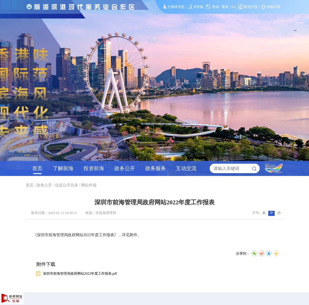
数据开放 (248, 7)
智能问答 (270, 7)
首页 (37, 168)
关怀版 (196, 7)
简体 (215, 7)
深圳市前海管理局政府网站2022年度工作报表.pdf (80, 273)
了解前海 (63, 168)
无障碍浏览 (174, 7)
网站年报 (89, 185)
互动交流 (186, 168)
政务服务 (155, 168)
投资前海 (93, 168)
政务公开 (124, 168)
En (233, 7)
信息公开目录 (66, 185)
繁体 (225, 7)
